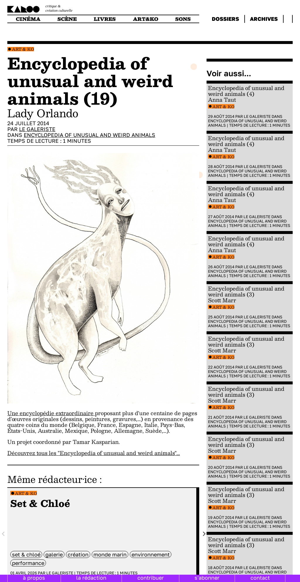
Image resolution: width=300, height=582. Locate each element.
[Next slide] (204, 534)
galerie (54, 554)
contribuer (150, 577)
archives (264, 19)
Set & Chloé (26, 554)
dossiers (225, 19)
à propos (34, 577)
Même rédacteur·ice (52, 479)
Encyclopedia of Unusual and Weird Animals (89, 135)
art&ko (145, 19)
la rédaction (91, 577)
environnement (151, 554)
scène (67, 19)
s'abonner (207, 577)
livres (105, 19)
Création (78, 554)
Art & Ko (23, 49)
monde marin (110, 554)
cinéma (28, 19)
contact (260, 577)
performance (28, 563)
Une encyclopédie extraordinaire (51, 413)
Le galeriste (37, 129)
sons (183, 19)
